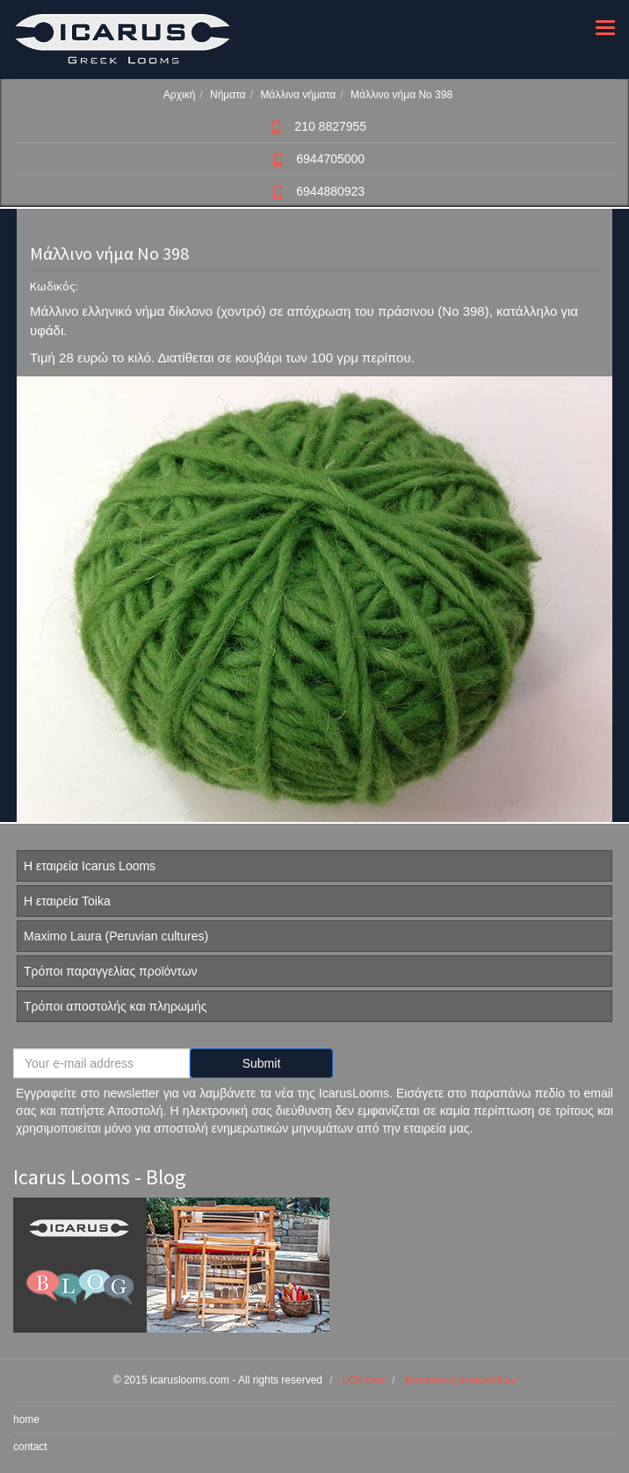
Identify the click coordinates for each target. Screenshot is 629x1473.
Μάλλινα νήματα (298, 95)
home (26, 1419)
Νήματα (228, 95)
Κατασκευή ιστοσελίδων (460, 1380)
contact (30, 1447)
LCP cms (364, 1380)
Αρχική (179, 95)
